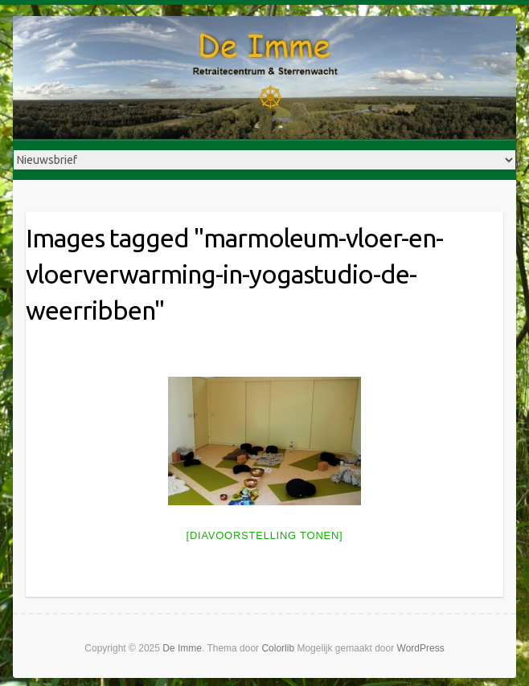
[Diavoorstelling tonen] (265, 535)
